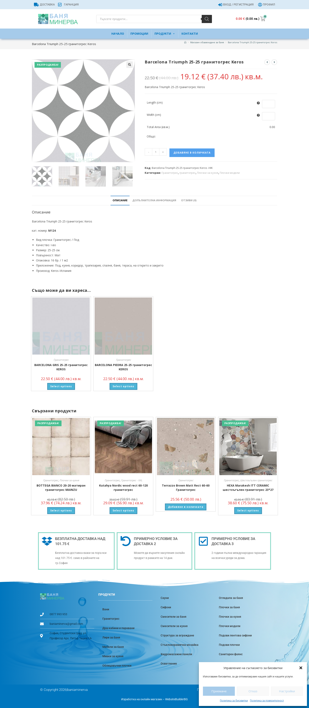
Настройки (287, 691)
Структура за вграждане (177, 635)
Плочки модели (230, 173)
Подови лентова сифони (235, 635)
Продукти (164, 34)
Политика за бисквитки (234, 700)
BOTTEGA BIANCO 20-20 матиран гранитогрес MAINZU (61, 487)
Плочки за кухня (207, 173)
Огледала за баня (231, 598)
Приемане (219, 691)
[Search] (207, 19)
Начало (117, 33)
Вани (105, 609)
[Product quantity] (155, 152)
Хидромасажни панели (176, 654)
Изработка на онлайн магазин (141, 699)
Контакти (189, 33)
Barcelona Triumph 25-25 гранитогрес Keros (252, 42)
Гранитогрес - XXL (131, 480)
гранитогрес (187, 173)
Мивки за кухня (112, 656)
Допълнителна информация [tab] (154, 200)
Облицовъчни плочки (116, 665)
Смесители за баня (173, 616)
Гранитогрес (170, 173)
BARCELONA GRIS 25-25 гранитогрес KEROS (61, 367)
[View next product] (274, 62)
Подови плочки (229, 644)
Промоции (139, 33)
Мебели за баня (113, 646)
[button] (301, 668)
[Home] (185, 42)
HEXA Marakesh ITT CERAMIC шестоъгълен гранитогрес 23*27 (248, 487)
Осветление (169, 663)
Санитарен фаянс (231, 654)
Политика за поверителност (267, 700)
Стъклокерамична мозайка (179, 644)
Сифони (166, 607)
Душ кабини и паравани (118, 628)
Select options (61, 386)
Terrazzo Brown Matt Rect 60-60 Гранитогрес (185, 487)
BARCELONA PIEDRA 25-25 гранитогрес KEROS (123, 367)
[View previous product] (267, 62)
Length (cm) (155, 102)
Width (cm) (154, 115)
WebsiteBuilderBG (176, 699)
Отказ (253, 691)
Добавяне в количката (192, 152)
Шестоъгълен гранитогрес (256, 480)
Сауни (165, 598)
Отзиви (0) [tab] (188, 200)
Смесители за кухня (174, 626)
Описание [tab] (120, 200)
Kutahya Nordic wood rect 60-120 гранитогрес (123, 487)
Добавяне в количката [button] (185, 507)
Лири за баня (111, 637)
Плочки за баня (229, 607)
